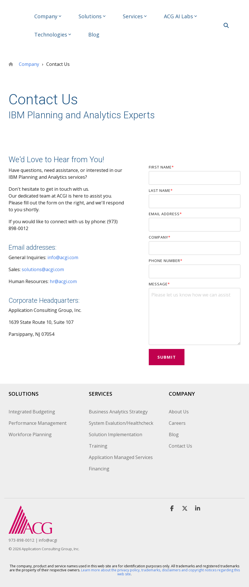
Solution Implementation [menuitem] (115, 434)
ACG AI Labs (180, 16)
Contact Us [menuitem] (180, 446)
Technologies (52, 34)
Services (135, 16)
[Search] (226, 25)
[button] (240, 22)
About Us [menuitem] (179, 412)
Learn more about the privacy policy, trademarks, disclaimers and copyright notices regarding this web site (160, 572)
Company (47, 16)
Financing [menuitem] (99, 469)
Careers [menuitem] (177, 423)
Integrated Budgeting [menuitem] (32, 412)
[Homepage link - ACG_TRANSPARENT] (30, 530)
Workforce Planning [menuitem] (30, 434)
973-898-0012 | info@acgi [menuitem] (33, 540)
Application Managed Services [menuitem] (121, 457)
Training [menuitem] (98, 446)
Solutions (92, 16)
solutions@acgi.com (43, 269)
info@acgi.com (62, 257)
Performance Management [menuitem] (38, 423)
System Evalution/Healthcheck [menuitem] (121, 423)
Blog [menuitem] (174, 434)
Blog (93, 34)
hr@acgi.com (63, 281)
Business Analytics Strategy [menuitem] (118, 412)
